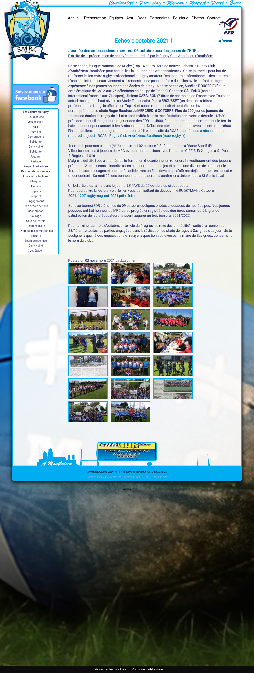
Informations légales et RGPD (104, 476)
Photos (197, 18)
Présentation (95, 18)
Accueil (74, 18)
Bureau (127, 489)
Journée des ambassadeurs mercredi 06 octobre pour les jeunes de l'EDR (132, 50)
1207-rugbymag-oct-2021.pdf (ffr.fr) (106, 196)
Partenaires (160, 18)
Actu (130, 18)
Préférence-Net (131, 476)
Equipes (116, 18)
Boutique (180, 18)
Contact (214, 18)
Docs (141, 18)
